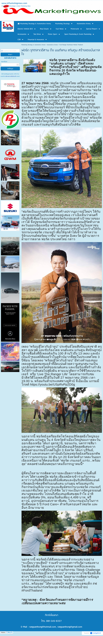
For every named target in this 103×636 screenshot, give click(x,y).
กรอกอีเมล (4, 61)
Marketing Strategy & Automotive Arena (33, 45)
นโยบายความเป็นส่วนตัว (11, 76)
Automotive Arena (52, 45)
